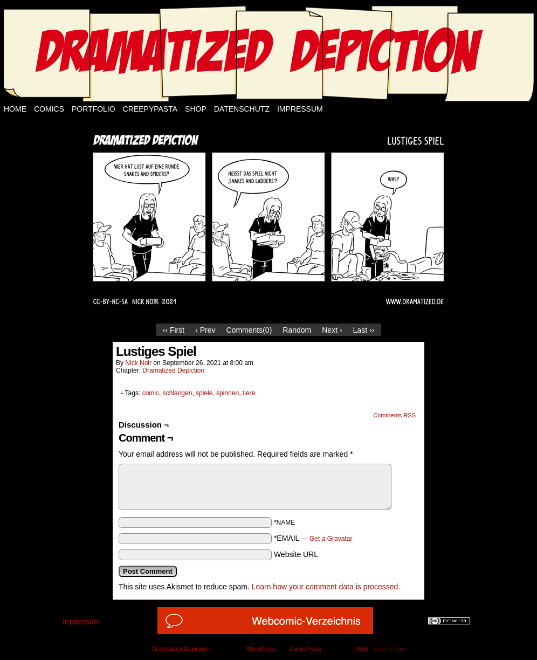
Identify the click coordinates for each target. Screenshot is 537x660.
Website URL (296, 554)
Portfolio (93, 109)
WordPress (261, 648)
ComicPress (305, 648)
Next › (332, 330)
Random (297, 330)
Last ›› (364, 330)
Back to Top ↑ (391, 648)
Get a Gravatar (330, 538)
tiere (249, 393)
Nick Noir (138, 363)
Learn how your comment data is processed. (326, 586)
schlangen (177, 393)
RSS (362, 648)
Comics (49, 109)
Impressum (300, 109)
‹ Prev (205, 330)
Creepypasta (150, 109)
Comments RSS (394, 415)
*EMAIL (313, 538)
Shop (195, 109)
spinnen (227, 393)
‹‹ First (173, 330)
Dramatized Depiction (173, 370)
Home (15, 109)
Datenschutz (242, 109)
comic (150, 393)
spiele (204, 393)
